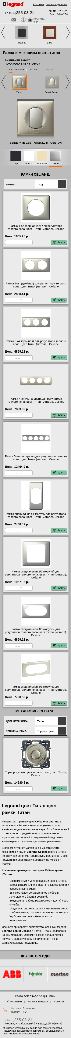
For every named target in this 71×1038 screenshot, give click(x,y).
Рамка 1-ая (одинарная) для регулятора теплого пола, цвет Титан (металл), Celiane (36, 227)
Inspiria (22, 42)
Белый (28, 164)
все (11, 69)
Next (68, 32)
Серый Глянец (52, 92)
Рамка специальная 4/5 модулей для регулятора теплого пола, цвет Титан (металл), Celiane (36, 632)
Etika (49, 42)
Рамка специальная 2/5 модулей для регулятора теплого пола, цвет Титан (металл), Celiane (36, 574)
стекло (34, 69)
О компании (14, 1001)
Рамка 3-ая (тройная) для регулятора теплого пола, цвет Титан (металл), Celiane (36, 343)
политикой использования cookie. (22, 1033)
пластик (19, 69)
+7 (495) (19, 12)
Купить (59, 242)
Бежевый (42, 164)
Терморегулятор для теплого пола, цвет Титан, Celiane (36, 774)
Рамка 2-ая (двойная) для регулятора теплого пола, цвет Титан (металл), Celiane (36, 285)
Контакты (38, 4)
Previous (3, 32)
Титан (19, 92)
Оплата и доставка (56, 4)
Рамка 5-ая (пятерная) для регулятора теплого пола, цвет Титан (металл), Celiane (36, 458)
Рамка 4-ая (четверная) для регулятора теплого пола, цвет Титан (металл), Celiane (36, 400)
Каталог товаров (38, 1001)
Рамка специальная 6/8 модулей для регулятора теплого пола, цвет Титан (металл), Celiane (36, 689)
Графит (16, 164)
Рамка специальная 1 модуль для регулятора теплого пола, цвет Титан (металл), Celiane (36, 515)
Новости (59, 1001)
